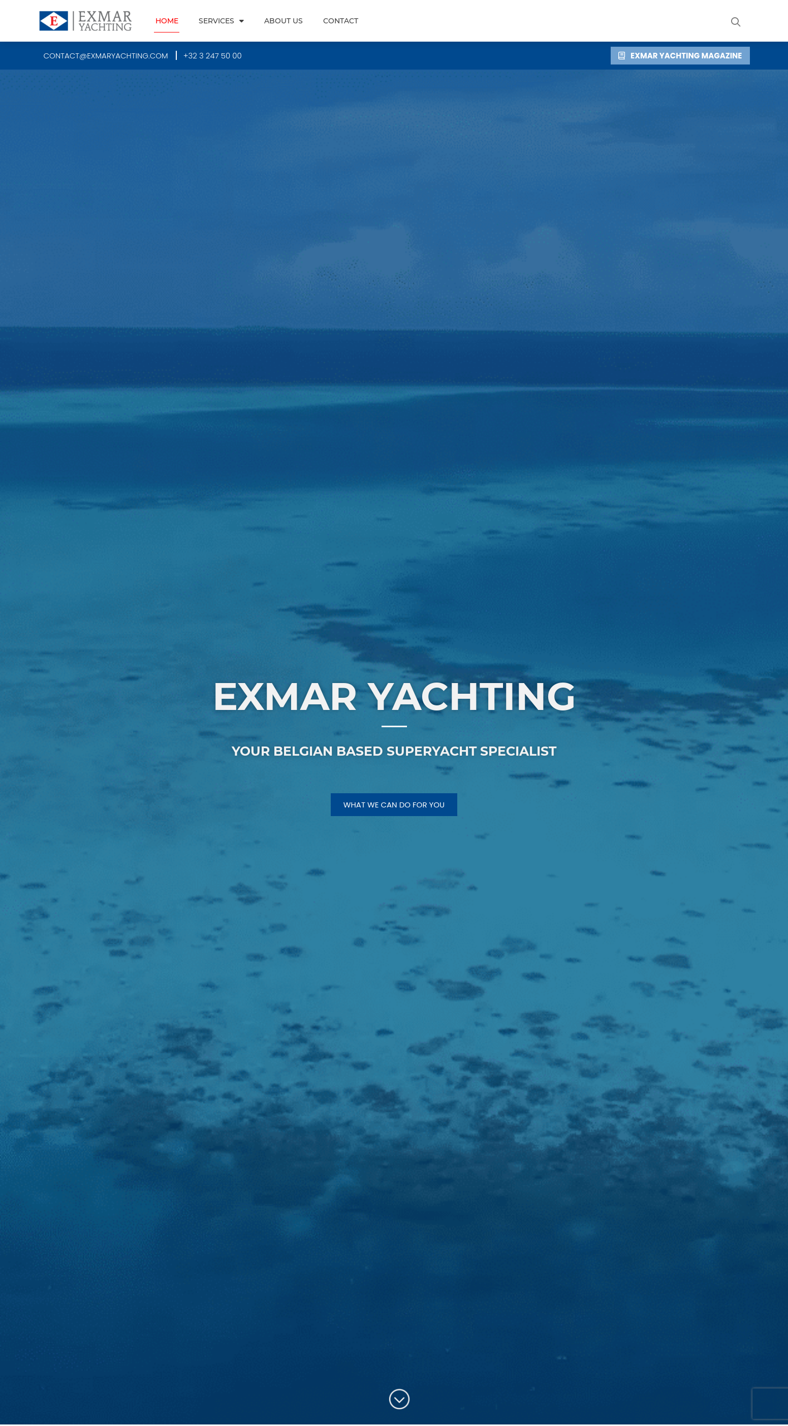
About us (283, 20)
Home (166, 20)
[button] (736, 21)
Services (221, 20)
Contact (340, 20)
